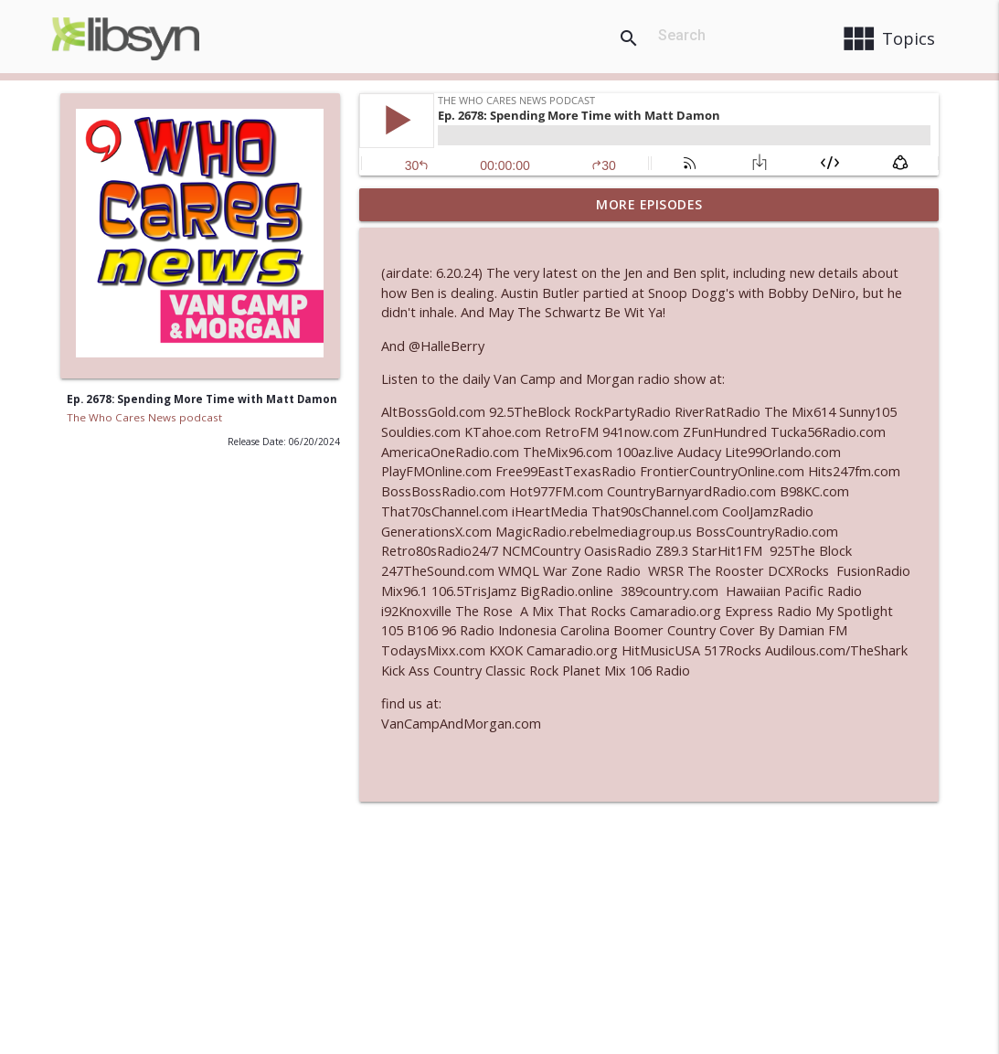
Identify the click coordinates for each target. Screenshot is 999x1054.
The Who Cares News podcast (144, 417)
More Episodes (649, 204)
